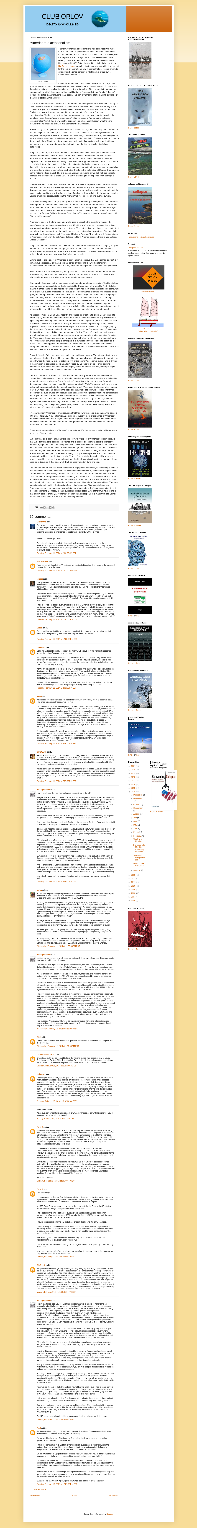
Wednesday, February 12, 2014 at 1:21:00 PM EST (58, 1046)
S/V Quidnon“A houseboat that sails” (148, 328)
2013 (133, 875)
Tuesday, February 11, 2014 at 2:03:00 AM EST (56, 553)
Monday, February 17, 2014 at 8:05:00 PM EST (56, 1292)
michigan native (44, 790)
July (135, 818)
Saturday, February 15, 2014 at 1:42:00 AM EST (57, 1101)
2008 (133, 893)
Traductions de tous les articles (141, 237)
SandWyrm (41, 752)
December (138, 795)
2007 (133, 897)
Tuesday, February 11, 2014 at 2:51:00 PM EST (56, 688)
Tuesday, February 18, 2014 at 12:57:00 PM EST (57, 1484)
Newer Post (35, 1496)
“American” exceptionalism (139, 857)
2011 (133, 882)
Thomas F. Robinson (46, 1054)
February (137, 836)
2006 (133, 900)
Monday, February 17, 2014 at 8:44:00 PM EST (56, 1420)
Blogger (110, 1514)
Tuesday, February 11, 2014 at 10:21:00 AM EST (57, 571)
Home (74, 1496)
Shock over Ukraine (137, 840)
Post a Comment (41, 1489)
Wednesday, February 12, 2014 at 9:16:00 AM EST (58, 1029)
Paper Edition (134, 568)
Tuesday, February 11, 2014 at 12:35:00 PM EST (57, 639)
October (137, 804)
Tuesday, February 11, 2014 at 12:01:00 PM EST (57, 619)
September (138, 808)
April (135, 829)
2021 (133, 766)
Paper (138, 616)
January (137, 870)
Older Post (113, 1496)
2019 (133, 773)
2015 (133, 788)
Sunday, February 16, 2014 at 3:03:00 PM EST (56, 1119)
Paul (39, 1428)
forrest (40, 579)
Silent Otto (42, 522)
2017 (133, 781)
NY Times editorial (66, 66)
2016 (133, 784)
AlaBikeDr (41, 1265)
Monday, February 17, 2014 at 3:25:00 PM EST (56, 1257)
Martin (39, 628)
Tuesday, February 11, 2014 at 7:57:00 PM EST (56, 781)
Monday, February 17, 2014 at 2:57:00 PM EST (56, 1181)
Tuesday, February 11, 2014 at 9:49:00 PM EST (56, 882)
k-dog (39, 890)
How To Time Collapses (138, 864)
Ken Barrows (42, 562)
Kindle (130, 616)
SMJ (39, 1037)
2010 (133, 886)
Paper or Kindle (134, 525)
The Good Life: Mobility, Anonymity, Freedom (139, 848)
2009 (133, 889)
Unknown (41, 647)
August (136, 814)
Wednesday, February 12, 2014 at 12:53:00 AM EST (58, 946)
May (135, 825)
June (135, 821)
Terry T (40, 1127)
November (137, 798)
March (136, 832)
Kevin (39, 696)
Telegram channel (135, 248)
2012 (133, 879)
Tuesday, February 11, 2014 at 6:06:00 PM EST (56, 743)
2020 (133, 770)
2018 (133, 777)
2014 (133, 792)
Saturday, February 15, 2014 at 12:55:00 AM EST (57, 1066)
